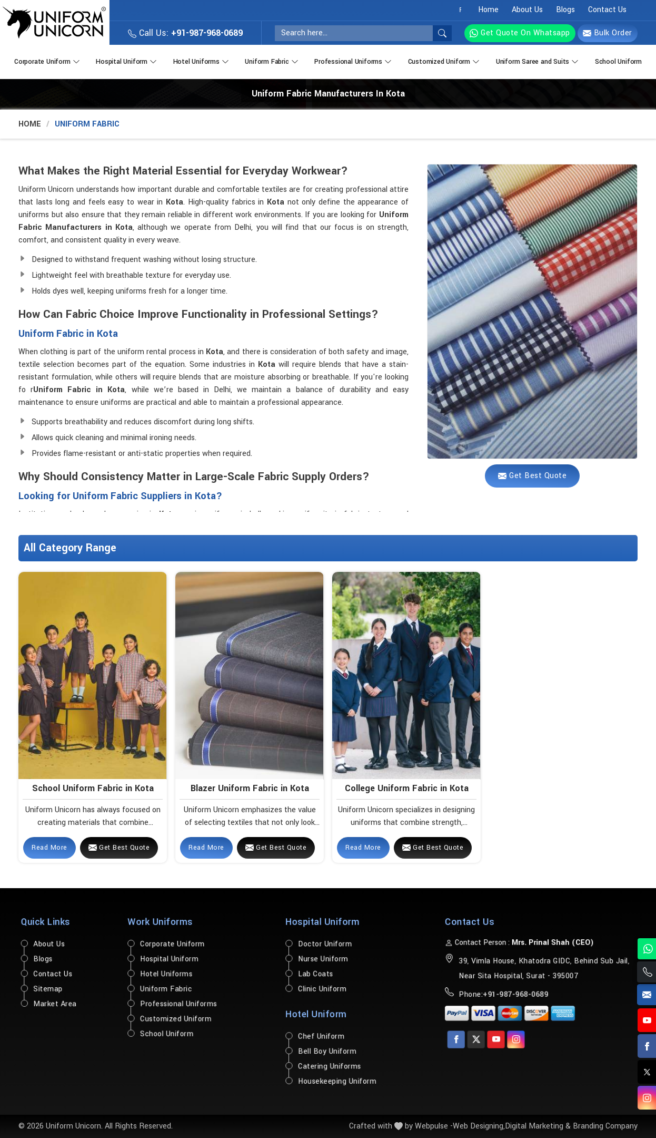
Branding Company (605, 1126)
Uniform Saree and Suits (538, 60)
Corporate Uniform (48, 60)
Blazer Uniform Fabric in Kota (250, 788)
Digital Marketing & (538, 1126)
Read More (49, 847)
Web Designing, (479, 1126)
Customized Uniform (445, 60)
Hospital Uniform (127, 60)
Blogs (565, 9)
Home (488, 9)
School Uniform (618, 61)
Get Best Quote (119, 847)
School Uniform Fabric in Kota (93, 788)
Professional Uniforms (354, 60)
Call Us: (185, 33)
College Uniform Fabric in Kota (407, 788)
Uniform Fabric (272, 60)
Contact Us (607, 9)
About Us (527, 9)
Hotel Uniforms (202, 60)
